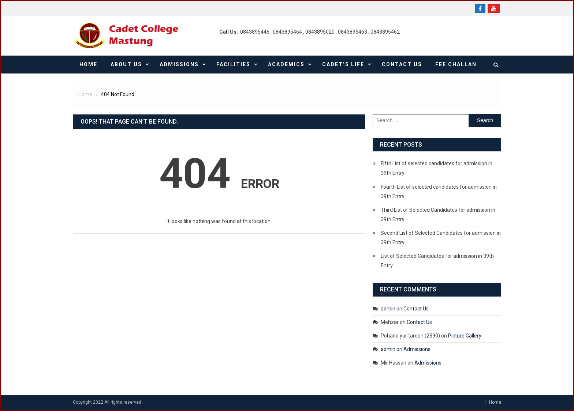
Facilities (233, 64)
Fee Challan (456, 64)
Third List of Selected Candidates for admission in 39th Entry (438, 214)
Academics (286, 64)
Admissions (179, 64)
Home (88, 64)
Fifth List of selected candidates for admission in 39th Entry (436, 168)
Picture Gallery (464, 336)
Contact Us (402, 64)
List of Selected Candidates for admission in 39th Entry (437, 260)
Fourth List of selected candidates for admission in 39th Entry (439, 191)
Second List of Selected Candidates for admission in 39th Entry (441, 237)
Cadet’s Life (343, 64)
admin (388, 309)
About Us (126, 64)
